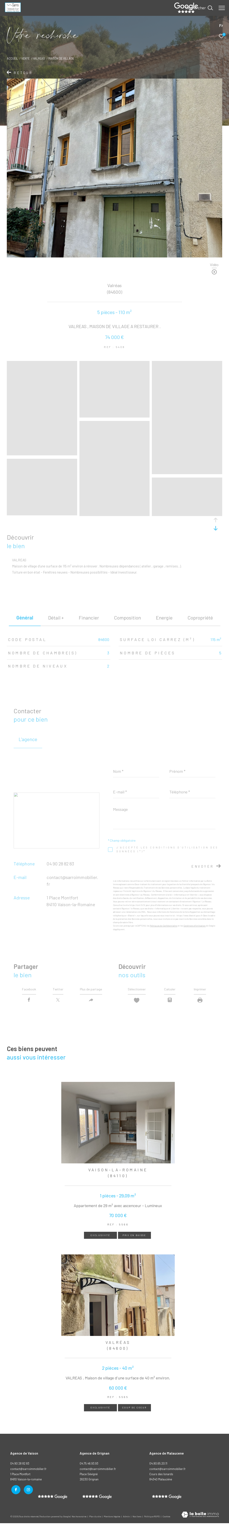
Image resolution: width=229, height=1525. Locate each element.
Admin (126, 1518)
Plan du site (95, 1518)
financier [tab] (89, 617)
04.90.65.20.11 (158, 1465)
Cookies (166, 1518)
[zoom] (42, 453)
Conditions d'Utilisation (194, 926)
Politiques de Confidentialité (163, 926)
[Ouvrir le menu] (221, 8)
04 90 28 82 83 (60, 863)
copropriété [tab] (200, 617)
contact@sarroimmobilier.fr (98, 1470)
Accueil (12, 58)
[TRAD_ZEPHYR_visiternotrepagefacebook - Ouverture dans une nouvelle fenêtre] (14, 1490)
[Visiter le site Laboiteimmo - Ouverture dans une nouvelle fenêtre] (200, 1516)
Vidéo (214, 265)
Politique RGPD (152, 1518)
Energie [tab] (164, 617)
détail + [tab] (56, 617)
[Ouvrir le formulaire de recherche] (199, 8)
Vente (25, 58)
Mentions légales (112, 1518)
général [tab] (24, 617)
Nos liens (137, 1518)
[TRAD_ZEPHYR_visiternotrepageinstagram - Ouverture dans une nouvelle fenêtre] (27, 1490)
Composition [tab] (127, 617)
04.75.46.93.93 (89, 1465)
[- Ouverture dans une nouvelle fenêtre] (97, 1498)
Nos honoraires (79, 1518)
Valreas (39, 58)
